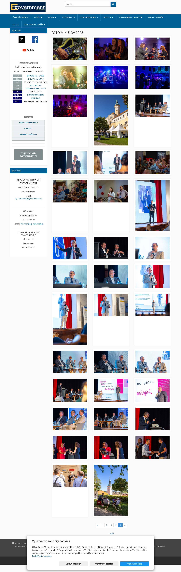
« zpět (111, 533)
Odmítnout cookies (115, 563)
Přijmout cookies (138, 563)
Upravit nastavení (92, 563)
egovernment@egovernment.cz (28, 198)
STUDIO (38, 17)
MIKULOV (108, 17)
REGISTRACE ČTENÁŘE (34, 24)
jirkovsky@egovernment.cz (31, 224)
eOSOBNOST (68, 17)
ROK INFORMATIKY (89, 17)
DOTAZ (16, 24)
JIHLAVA (52, 17)
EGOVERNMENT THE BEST (130, 17)
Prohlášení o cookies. (42, 556)
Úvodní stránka (20, 17)
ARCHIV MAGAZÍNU (156, 17)
